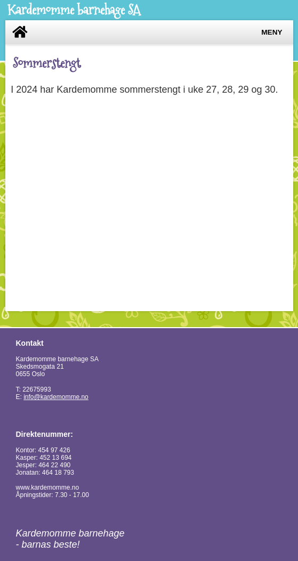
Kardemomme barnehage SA (73, 10)
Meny (271, 32)
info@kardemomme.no (55, 397)
